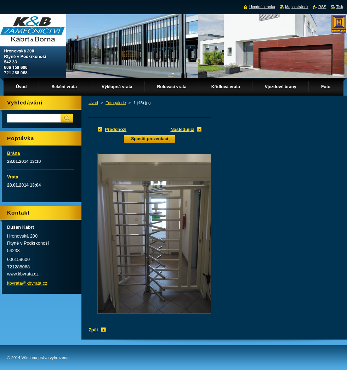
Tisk (339, 7)
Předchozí (115, 129)
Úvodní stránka (262, 7)
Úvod (93, 103)
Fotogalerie (116, 103)
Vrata (12, 177)
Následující (182, 129)
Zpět (93, 329)
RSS (322, 7)
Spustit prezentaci (149, 138)
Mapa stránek (296, 7)
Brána (13, 153)
